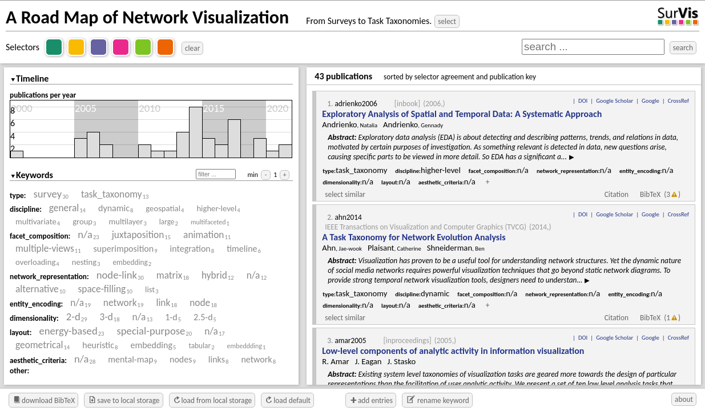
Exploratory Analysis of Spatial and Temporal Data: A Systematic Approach (462, 113)
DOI (582, 100)
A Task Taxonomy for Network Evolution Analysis (413, 237)
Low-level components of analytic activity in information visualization (453, 350)
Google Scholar (614, 100)
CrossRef (678, 100)
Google (650, 100)
